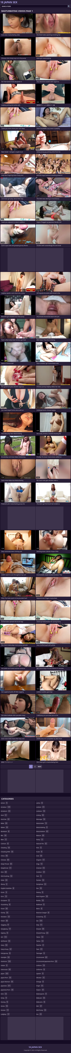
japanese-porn (7, 989)
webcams (40, 1002)
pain (39, 876)
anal (4, 815)
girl (4, 937)
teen (39, 949)
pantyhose (41, 884)
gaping (4, 933)
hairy (4, 945)
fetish (4, 920)
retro (39, 908)
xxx (39, 1014)
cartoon (5, 843)
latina (39, 803)
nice (39, 847)
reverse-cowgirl (43, 912)
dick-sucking (7, 876)
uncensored (42, 957)
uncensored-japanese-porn (46, 961)
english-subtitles (7, 888)
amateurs (6, 811)
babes (4, 827)
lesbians (40, 811)
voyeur (40, 989)
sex (39, 920)
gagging (5, 924)
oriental (40, 868)
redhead (40, 904)
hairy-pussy (6, 949)
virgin (40, 985)
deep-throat (6, 863)
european (5, 900)
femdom (5, 916)
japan (5, 973)
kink (4, 993)
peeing (40, 892)
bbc (4, 835)
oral (39, 855)
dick (4, 872)
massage (40, 819)
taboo (40, 937)
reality (40, 900)
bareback (5, 831)
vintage (40, 981)
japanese (6, 985)
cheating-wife (7, 851)
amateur (6, 807)
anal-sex (5, 819)
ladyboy (5, 1014)
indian (4, 965)
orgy (39, 863)
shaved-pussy (42, 933)
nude (39, 851)
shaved (40, 928)
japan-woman (7, 981)
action (4, 803)
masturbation (42, 831)
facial (4, 908)
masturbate (41, 823)
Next (39, 766)
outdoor (40, 872)
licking (40, 815)
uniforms (40, 969)
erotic (4, 892)
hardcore (6, 961)
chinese (5, 859)
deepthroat (6, 868)
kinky (4, 998)
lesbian (40, 807)
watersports (41, 993)
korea (4, 1006)
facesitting (6, 904)
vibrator (40, 977)
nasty (39, 839)
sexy (39, 924)
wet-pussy (41, 1010)
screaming (41, 916)
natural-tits (41, 843)
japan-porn (6, 977)
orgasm (40, 859)
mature (40, 835)
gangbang (6, 928)
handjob (5, 957)
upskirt (40, 973)
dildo (4, 880)
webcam (40, 998)
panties (40, 880)
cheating (5, 847)
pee (39, 888)
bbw (4, 839)
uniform (40, 965)
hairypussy (6, 953)
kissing (4, 1002)
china (4, 855)
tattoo (40, 941)
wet (39, 1006)
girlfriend (6, 941)
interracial (6, 969)
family (5, 912)
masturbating (42, 827)
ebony (4, 884)
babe (4, 823)
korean (5, 1010)
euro (4, 896)
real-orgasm (42, 896)
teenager (40, 953)
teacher (40, 945)
